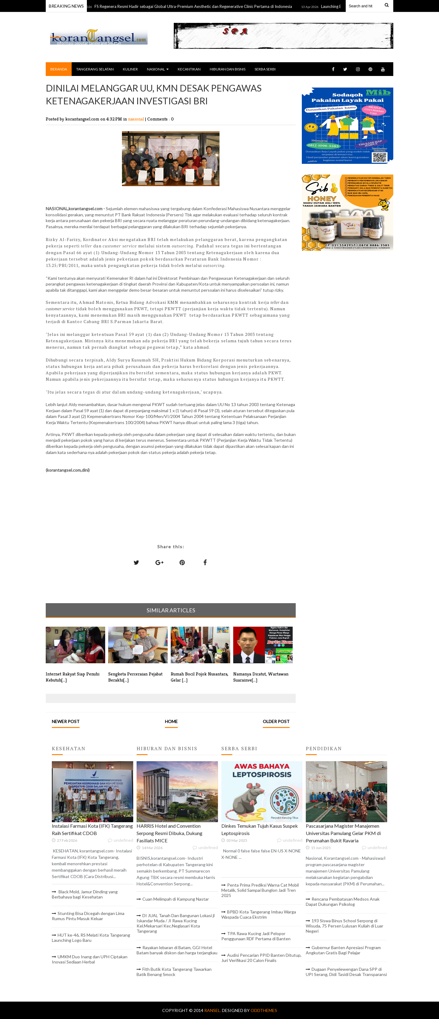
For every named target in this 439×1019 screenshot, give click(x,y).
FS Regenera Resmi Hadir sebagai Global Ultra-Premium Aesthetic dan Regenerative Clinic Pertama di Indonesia (199, 6)
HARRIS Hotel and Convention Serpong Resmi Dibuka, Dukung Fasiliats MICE (169, 833)
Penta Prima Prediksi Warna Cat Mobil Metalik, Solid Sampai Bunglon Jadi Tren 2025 (260, 890)
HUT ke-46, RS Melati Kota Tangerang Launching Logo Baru (91, 937)
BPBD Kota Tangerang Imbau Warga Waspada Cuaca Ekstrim (258, 914)
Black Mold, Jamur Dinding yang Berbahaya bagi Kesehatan (85, 894)
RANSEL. (213, 1010)
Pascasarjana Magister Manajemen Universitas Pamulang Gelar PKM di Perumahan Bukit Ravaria (343, 833)
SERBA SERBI (265, 69)
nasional (136, 119)
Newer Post (66, 721)
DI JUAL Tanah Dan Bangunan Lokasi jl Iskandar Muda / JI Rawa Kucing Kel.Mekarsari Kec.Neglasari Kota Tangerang (176, 923)
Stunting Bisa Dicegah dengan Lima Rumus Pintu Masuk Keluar (88, 916)
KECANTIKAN (189, 69)
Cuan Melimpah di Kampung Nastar (175, 899)
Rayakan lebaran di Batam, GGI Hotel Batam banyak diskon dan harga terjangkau (177, 950)
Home (171, 721)
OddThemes (264, 1010)
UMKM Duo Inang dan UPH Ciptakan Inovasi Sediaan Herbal (89, 959)
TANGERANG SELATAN (95, 69)
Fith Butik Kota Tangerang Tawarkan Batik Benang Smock (174, 972)
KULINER (130, 69)
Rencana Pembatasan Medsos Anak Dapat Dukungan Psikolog (343, 901)
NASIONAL (158, 69)
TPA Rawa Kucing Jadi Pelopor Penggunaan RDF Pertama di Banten (256, 936)
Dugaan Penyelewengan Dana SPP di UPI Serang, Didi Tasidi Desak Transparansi (346, 972)
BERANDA (58, 69)
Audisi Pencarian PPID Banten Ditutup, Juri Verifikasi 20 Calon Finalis (261, 957)
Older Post (276, 721)
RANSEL (59, 31)
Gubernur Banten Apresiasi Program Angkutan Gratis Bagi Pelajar (343, 950)
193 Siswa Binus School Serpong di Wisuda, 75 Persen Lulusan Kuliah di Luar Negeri (344, 926)
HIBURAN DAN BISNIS (227, 69)
